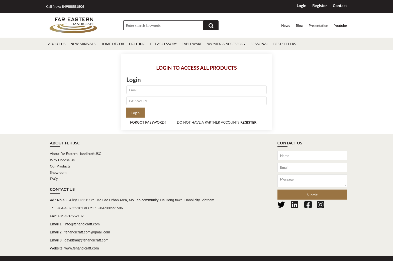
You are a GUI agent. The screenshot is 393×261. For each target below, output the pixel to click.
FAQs (54, 179)
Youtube (340, 25)
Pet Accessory (163, 44)
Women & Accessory (226, 44)
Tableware (192, 44)
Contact (340, 5)
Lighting (137, 44)
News (285, 25)
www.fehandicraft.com (81, 248)
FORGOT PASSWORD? (148, 122)
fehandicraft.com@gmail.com (87, 232)
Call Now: (65, 6)
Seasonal (259, 44)
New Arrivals (82, 44)
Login (302, 5)
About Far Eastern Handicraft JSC (75, 153)
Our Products (60, 166)
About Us (56, 44)
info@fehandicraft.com (82, 224)
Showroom (58, 172)
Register (319, 5)
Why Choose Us (62, 160)
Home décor (112, 44)
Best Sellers (284, 44)
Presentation (318, 25)
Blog (299, 25)
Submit (312, 195)
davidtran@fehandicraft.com (86, 240)
